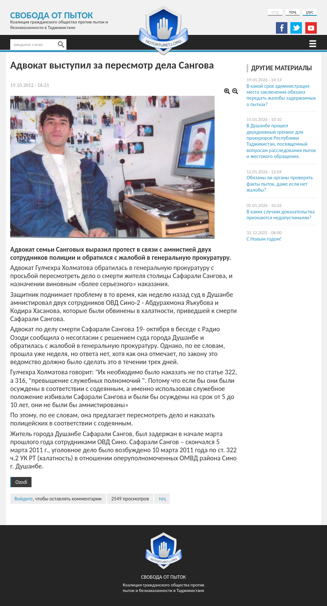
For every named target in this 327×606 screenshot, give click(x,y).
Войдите (23, 499)
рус (309, 12)
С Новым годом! (264, 239)
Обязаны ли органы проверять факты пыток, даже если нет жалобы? (280, 184)
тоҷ (292, 12)
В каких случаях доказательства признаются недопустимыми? (281, 215)
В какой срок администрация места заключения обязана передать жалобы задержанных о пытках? (281, 95)
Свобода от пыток (51, 15)
